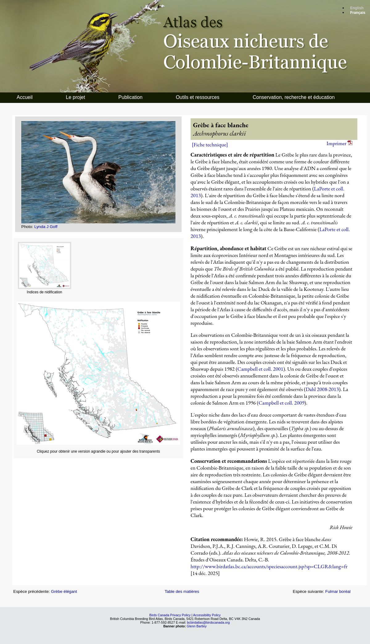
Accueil (25, 97)
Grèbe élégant (64, 591)
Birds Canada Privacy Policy (170, 615)
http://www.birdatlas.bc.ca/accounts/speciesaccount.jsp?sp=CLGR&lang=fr (269, 566)
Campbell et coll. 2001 (260, 368)
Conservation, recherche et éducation (294, 97)
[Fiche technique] (210, 144)
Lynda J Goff (45, 226)
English (357, 8)
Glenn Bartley (197, 626)
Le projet (75, 97)
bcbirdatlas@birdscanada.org (208, 622)
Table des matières (182, 591)
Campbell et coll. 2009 (281, 402)
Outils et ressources (197, 97)
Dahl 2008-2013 (322, 389)
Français (357, 12)
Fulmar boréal (338, 591)
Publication (130, 97)
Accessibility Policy (206, 615)
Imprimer (339, 143)
